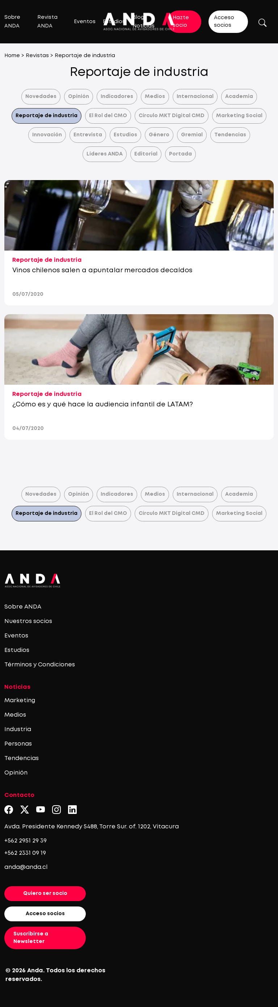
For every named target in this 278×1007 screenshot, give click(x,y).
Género (159, 135)
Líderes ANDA (105, 154)
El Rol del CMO (108, 116)
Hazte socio (181, 21)
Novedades (40, 96)
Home (12, 56)
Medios (155, 96)
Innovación (47, 135)
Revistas (37, 56)
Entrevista (87, 135)
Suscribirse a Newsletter (30, 938)
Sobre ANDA (22, 607)
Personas (18, 744)
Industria (17, 729)
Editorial (145, 154)
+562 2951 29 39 (25, 841)
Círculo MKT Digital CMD (172, 116)
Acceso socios (224, 21)
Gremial (192, 135)
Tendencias (230, 135)
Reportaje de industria (46, 116)
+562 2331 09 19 (25, 853)
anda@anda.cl (25, 867)
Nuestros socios (28, 621)
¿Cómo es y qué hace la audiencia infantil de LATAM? (102, 405)
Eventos (85, 22)
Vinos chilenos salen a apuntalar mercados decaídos (102, 270)
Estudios (125, 135)
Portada (180, 154)
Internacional (195, 96)
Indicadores (117, 96)
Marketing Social (239, 116)
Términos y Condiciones (39, 664)
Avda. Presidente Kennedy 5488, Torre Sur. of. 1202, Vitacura (91, 826)
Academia (239, 96)
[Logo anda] (139, 21)
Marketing (19, 700)
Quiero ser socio (45, 893)
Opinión (78, 96)
